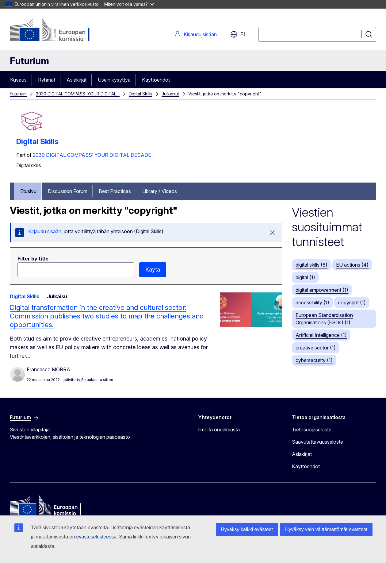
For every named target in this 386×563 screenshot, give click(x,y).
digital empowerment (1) (322, 290)
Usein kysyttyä (114, 80)
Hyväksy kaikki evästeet (247, 529)
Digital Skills (140, 93)
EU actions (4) (352, 265)
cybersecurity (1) (314, 360)
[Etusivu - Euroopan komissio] (59, 30)
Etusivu (28, 191)
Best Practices (115, 191)
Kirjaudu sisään (195, 34)
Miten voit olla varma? (129, 4)
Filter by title (32, 259)
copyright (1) (352, 302)
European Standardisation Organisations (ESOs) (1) (324, 319)
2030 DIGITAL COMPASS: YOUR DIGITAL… (78, 93)
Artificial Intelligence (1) (321, 335)
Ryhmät (46, 80)
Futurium (29, 60)
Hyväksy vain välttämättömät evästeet (326, 529)
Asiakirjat (76, 80)
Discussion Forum (67, 191)
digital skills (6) (311, 265)
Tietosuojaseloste (311, 429)
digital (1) (305, 277)
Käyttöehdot (156, 80)
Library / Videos (159, 191)
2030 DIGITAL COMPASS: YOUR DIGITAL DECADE (92, 155)
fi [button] (237, 34)
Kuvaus (18, 80)
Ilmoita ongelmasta (219, 429)
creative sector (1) (316, 348)
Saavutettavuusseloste (317, 442)
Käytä (152, 269)
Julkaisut (170, 93)
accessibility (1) (312, 302)
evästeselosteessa (96, 536)
